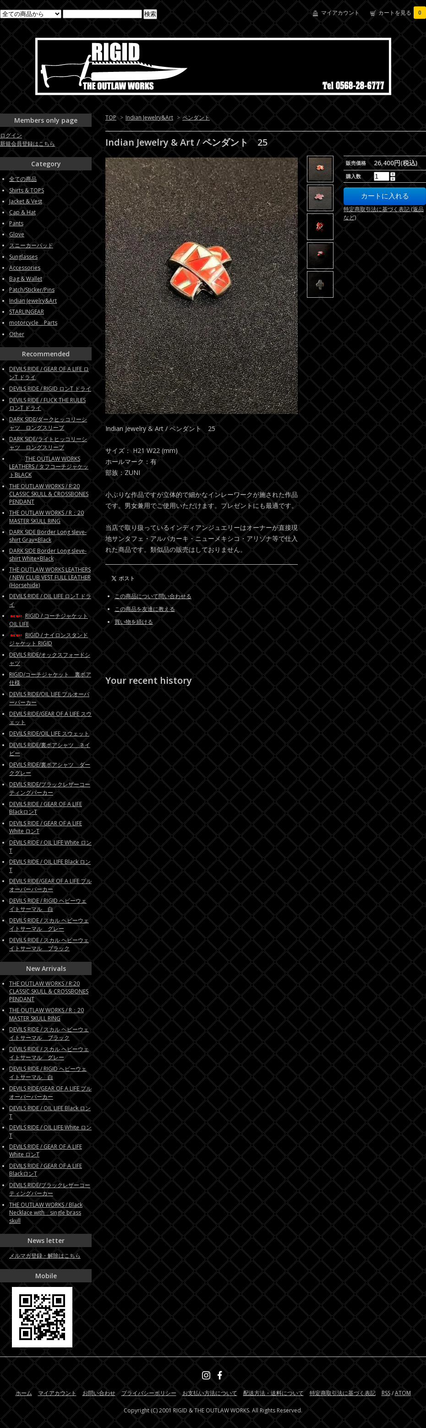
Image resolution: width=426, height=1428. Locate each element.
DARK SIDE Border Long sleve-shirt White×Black (48, 554)
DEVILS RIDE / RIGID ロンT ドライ (50, 388)
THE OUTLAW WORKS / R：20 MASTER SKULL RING (46, 517)
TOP (110, 117)
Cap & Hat (22, 212)
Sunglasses (23, 257)
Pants (16, 223)
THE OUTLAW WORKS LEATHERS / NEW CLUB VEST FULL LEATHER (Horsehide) (50, 577)
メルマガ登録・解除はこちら (45, 1255)
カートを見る (402, 12)
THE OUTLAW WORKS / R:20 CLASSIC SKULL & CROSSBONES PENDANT (48, 494)
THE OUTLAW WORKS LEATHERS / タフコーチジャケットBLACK (48, 467)
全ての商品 (23, 179)
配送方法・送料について (273, 1393)
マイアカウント (340, 12)
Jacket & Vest (25, 201)
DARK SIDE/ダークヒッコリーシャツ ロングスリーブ (48, 423)
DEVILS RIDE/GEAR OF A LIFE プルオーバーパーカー (50, 885)
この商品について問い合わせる (153, 596)
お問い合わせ (98, 1393)
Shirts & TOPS (26, 190)
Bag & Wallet (25, 279)
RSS (386, 1393)
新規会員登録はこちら (27, 143)
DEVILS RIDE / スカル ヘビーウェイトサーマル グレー (49, 924)
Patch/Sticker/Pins (32, 290)
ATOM (403, 1393)
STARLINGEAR (26, 312)
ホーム (24, 1393)
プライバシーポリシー (148, 1393)
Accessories (24, 268)
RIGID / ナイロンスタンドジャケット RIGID (48, 639)
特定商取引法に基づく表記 (343, 1393)
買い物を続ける (134, 622)
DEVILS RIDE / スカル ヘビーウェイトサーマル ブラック (49, 944)
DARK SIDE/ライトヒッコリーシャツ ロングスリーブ (48, 443)
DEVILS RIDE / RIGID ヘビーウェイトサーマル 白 (48, 905)
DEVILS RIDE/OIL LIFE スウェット (49, 733)
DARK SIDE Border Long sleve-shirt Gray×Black (48, 536)
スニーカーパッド (31, 245)
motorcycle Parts (33, 323)
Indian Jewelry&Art (149, 117)
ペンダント (196, 117)
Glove (16, 234)
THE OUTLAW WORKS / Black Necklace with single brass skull (45, 1213)
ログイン (11, 135)
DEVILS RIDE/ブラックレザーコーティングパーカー (49, 788)
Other (16, 334)
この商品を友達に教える (145, 609)
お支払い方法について (209, 1393)
